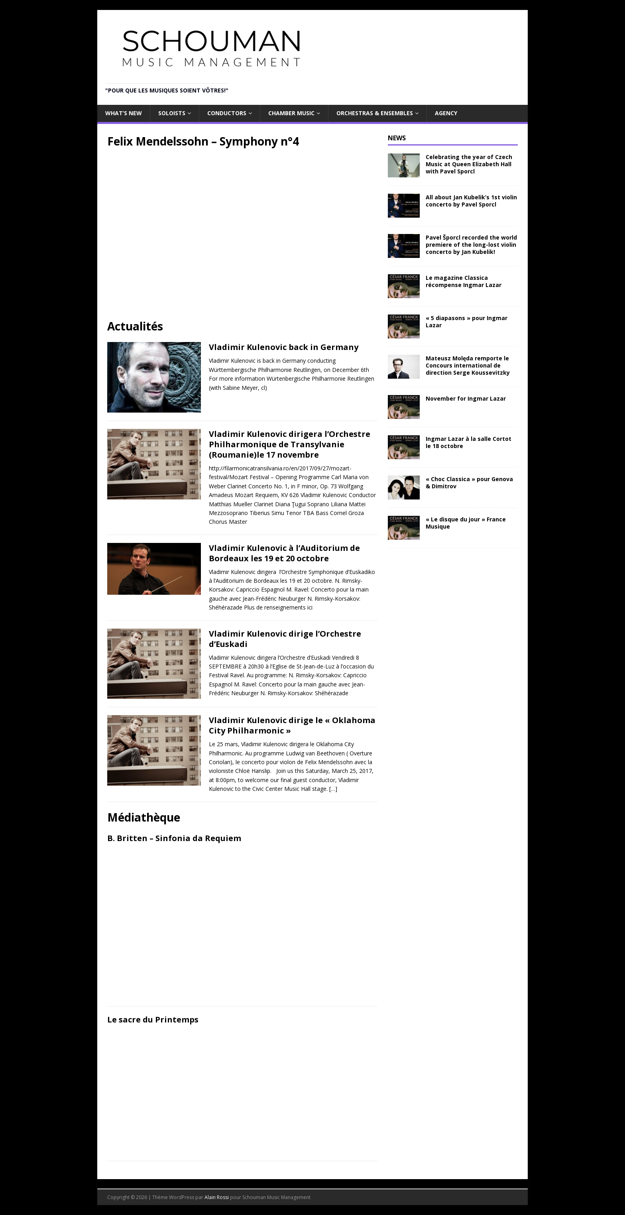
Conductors (226, 113)
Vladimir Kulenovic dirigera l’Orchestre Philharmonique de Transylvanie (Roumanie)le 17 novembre (289, 444)
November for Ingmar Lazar (466, 398)
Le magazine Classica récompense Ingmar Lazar (463, 281)
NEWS (397, 138)
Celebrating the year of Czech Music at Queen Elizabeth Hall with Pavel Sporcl (469, 164)
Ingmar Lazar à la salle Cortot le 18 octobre (468, 442)
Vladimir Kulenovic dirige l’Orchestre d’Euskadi (285, 638)
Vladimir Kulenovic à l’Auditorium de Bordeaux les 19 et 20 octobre (284, 553)
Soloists (171, 113)
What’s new (123, 113)
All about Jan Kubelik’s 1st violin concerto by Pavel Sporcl (471, 200)
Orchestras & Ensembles (374, 113)
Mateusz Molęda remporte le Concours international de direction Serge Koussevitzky (468, 365)
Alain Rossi (216, 1197)
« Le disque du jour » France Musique (466, 522)
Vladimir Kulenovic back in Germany (283, 347)
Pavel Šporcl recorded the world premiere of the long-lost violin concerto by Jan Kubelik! (471, 245)
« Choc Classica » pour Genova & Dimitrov (469, 482)
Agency (446, 113)
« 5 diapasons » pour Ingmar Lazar (466, 321)
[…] (333, 788)
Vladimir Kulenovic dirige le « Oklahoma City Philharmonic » (292, 725)
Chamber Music (291, 113)
